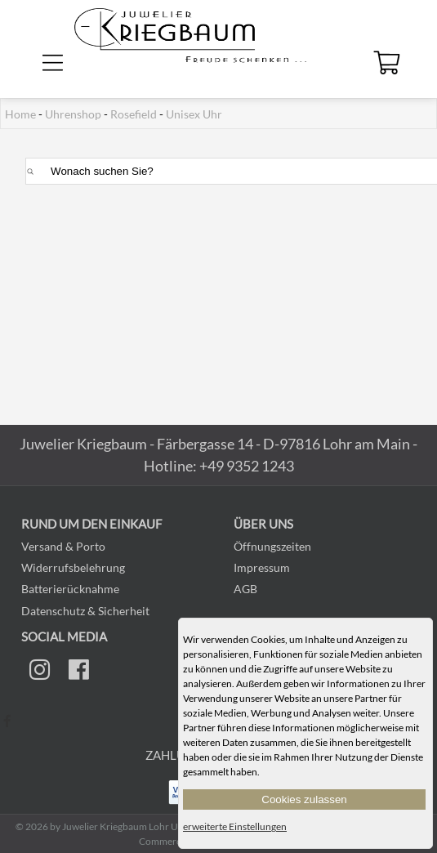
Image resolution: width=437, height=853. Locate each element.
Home (20, 114)
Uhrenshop (73, 114)
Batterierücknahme (70, 589)
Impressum (262, 567)
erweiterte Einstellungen (235, 826)
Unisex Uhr (194, 114)
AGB (245, 589)
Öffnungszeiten (272, 546)
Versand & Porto (63, 546)
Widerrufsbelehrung (73, 567)
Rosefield (133, 114)
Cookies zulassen (303, 799)
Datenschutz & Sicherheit (85, 611)
